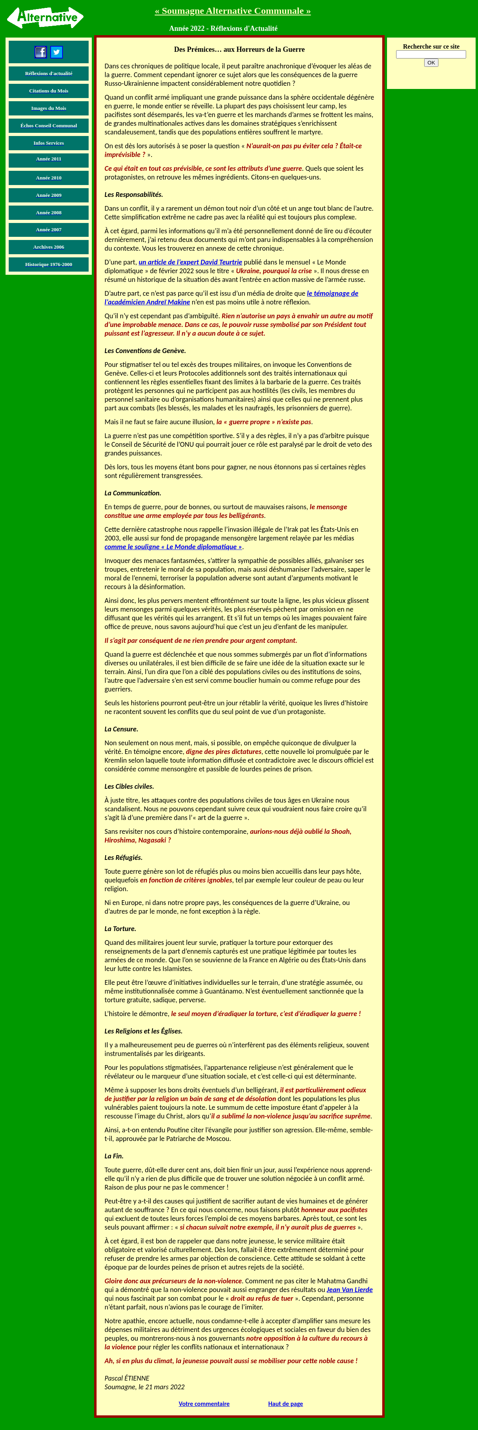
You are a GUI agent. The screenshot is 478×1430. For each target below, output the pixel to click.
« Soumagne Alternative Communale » (233, 11)
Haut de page (285, 1403)
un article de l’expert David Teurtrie (190, 262)
